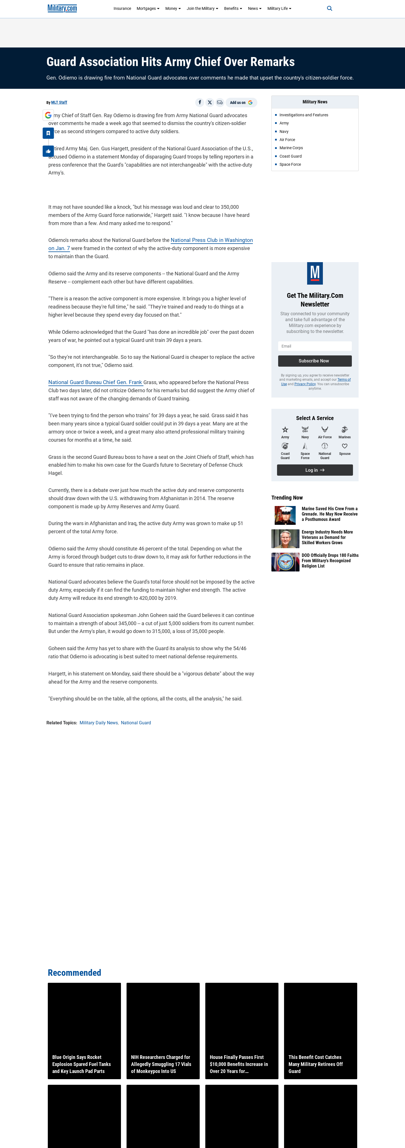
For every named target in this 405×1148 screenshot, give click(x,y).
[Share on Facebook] (199, 102)
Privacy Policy (305, 384)
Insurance (122, 8)
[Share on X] (209, 102)
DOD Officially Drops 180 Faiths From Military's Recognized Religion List (330, 561)
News (255, 8)
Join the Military (203, 8)
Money (173, 8)
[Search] (324, 8)
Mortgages (148, 8)
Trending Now (287, 497)
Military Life (279, 8)
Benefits (233, 8)
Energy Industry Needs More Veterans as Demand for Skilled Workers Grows (327, 537)
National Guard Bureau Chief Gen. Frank (91, 380)
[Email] (219, 102)
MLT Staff (59, 102)
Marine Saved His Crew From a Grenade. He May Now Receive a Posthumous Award (330, 514)
